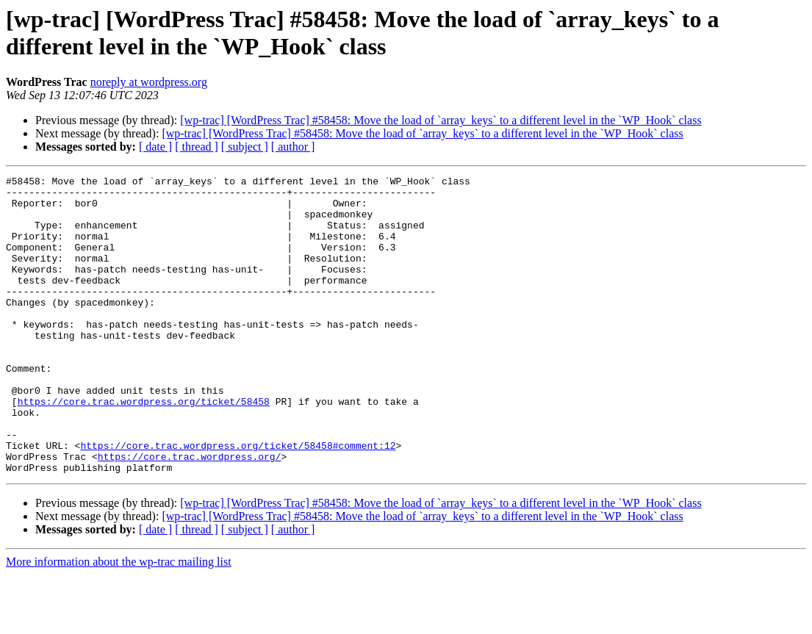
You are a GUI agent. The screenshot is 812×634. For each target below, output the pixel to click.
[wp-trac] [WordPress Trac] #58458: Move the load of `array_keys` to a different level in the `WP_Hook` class (440, 120)
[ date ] (155, 146)
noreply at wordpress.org (148, 82)
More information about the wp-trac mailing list (118, 621)
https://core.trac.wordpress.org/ (189, 513)
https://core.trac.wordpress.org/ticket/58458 (144, 447)
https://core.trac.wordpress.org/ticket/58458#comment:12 (237, 500)
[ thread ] (196, 146)
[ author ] (293, 146)
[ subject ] (244, 146)
